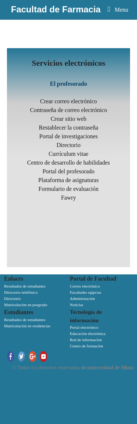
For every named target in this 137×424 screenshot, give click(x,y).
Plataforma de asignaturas (68, 180)
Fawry (68, 197)
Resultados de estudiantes (24, 286)
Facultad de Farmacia (55, 9)
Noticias (76, 304)
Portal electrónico (84, 327)
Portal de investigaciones (68, 136)
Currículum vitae (68, 154)
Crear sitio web (69, 119)
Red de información (86, 340)
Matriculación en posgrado (25, 304)
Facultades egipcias (85, 292)
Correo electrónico (85, 286)
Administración (82, 298)
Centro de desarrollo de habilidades (68, 162)
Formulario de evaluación (68, 189)
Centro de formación (86, 346)
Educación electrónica (87, 333)
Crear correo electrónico (68, 101)
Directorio (69, 145)
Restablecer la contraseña (68, 127)
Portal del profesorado (68, 171)
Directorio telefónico (21, 292)
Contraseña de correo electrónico (68, 110)
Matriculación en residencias (27, 326)
